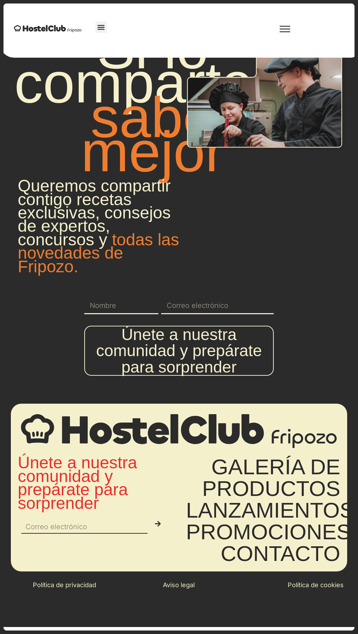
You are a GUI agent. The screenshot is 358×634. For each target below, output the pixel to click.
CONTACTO (280, 582)
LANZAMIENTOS (270, 538)
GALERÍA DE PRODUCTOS (271, 506)
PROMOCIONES (268, 560)
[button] (101, 27)
